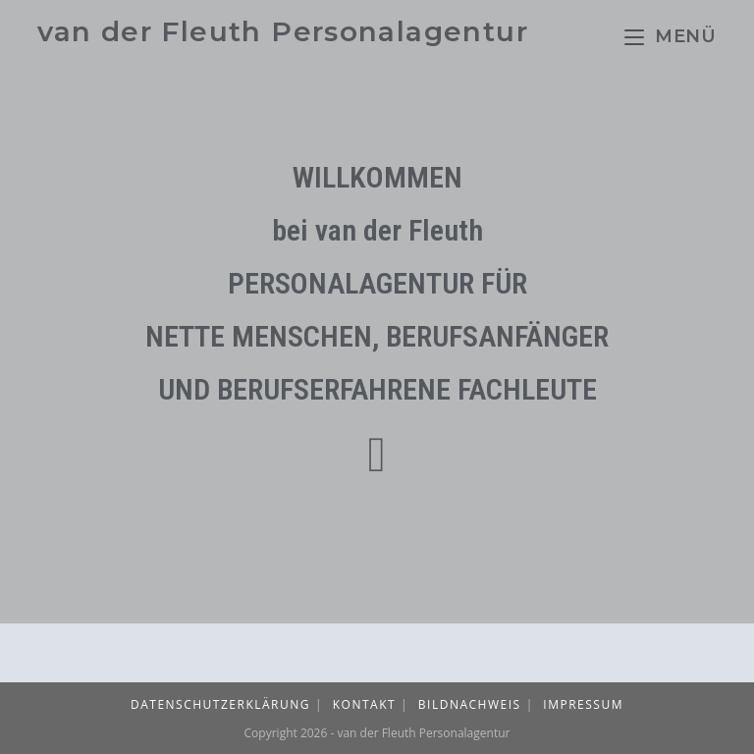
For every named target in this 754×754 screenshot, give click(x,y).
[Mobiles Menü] (670, 36)
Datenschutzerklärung (220, 704)
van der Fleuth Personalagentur (282, 31)
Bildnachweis (469, 704)
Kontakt (364, 704)
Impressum (583, 704)
